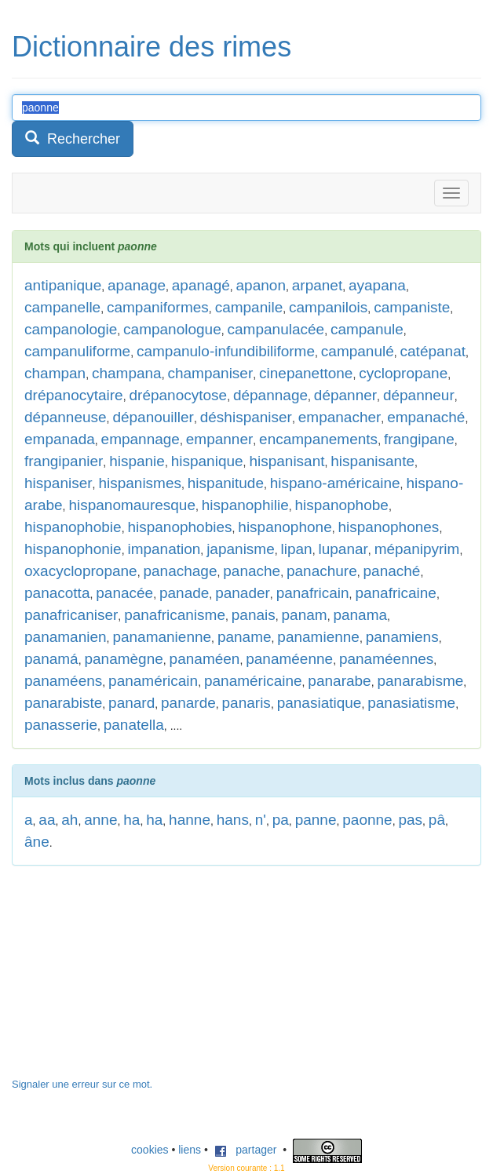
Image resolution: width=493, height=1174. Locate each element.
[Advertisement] (129, 979)
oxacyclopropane (80, 571)
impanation (163, 549)
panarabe (339, 681)
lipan (296, 549)
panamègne (123, 659)
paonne (367, 819)
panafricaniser (71, 615)
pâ (437, 819)
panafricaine (395, 593)
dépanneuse (65, 417)
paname (244, 637)
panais (254, 615)
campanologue (172, 329)
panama (360, 615)
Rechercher (72, 138)
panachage (180, 571)
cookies (149, 1149)
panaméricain (153, 681)
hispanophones (388, 527)
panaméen (205, 659)
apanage (137, 285)
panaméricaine (253, 681)
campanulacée (276, 329)
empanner (220, 439)
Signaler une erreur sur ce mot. (82, 1084)
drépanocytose (178, 395)
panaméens (63, 681)
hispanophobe (342, 505)
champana (127, 373)
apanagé (201, 285)
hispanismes (139, 483)
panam (304, 615)
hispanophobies (179, 527)
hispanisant (286, 461)
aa (46, 819)
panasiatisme (411, 703)
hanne (189, 819)
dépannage (270, 395)
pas (410, 819)
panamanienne (161, 637)
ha (131, 819)
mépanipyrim (417, 549)
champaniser (210, 373)
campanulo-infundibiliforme (226, 351)
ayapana (377, 285)
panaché (392, 571)
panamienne (318, 637)
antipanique (62, 285)
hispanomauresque (131, 505)
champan (55, 373)
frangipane (419, 439)
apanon (261, 285)
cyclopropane (403, 373)
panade (184, 593)
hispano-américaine (335, 483)
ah (69, 819)
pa (280, 819)
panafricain (312, 593)
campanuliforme (77, 351)
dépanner (345, 395)
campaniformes (158, 307)
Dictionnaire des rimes (151, 47)
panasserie (60, 724)
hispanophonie (73, 549)
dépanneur (419, 395)
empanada (59, 439)
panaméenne (289, 659)
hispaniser (58, 483)
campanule (367, 329)
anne (100, 819)
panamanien (65, 637)
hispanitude (226, 483)
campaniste (412, 307)
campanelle (62, 307)
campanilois (328, 307)
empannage (140, 439)
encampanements (318, 439)
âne (36, 841)
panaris (246, 703)
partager (245, 1149)
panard (131, 703)
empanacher (340, 417)
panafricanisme (174, 615)
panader (242, 593)
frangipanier (63, 461)
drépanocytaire (73, 395)
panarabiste (63, 703)
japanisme (240, 549)
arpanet (317, 285)
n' (260, 819)
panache (251, 571)
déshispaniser (246, 417)
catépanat (433, 351)
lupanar (342, 549)
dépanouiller (153, 417)
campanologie (70, 329)
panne (316, 819)
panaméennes (386, 659)
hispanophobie (73, 527)
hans (233, 819)
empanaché (426, 417)
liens (189, 1149)
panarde (188, 703)
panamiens (402, 637)
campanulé (357, 351)
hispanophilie (245, 505)
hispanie (137, 461)
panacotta (56, 593)
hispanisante (372, 461)
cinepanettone (305, 373)
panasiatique (319, 703)
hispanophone (284, 527)
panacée (124, 593)
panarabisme (420, 681)
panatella (134, 724)
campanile (249, 307)
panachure (322, 571)
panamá (51, 659)
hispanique (207, 461)
